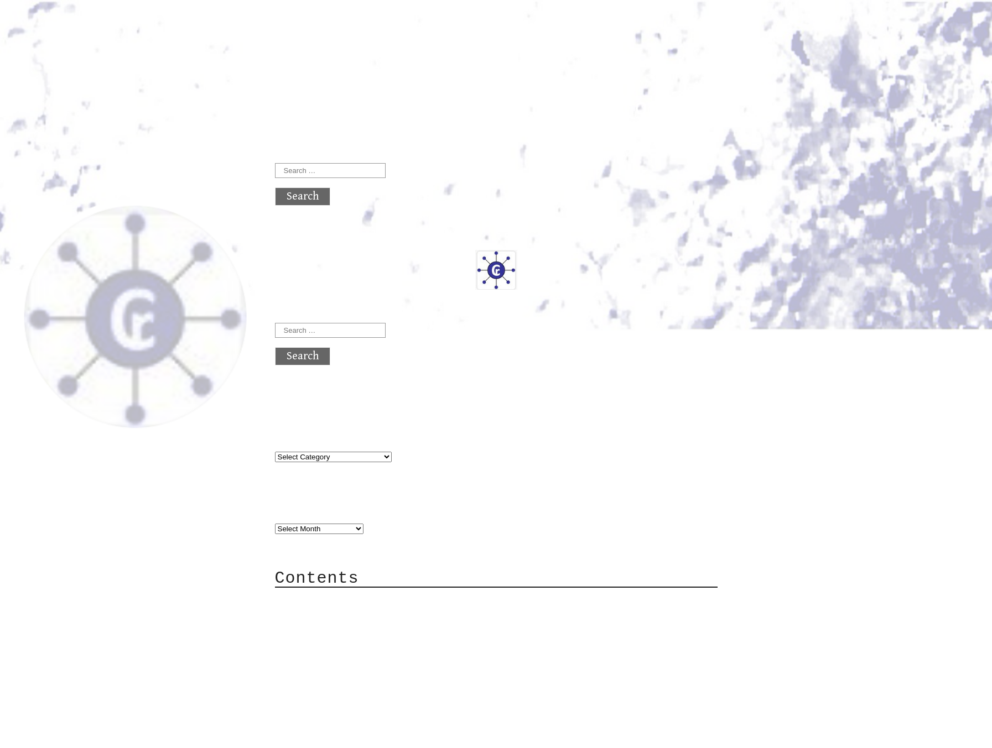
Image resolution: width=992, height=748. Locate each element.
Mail (310, 634)
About (313, 601)
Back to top (311, 733)
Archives (301, 506)
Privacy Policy (343, 667)
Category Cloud (343, 617)
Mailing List (337, 651)
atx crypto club (378, 28)
